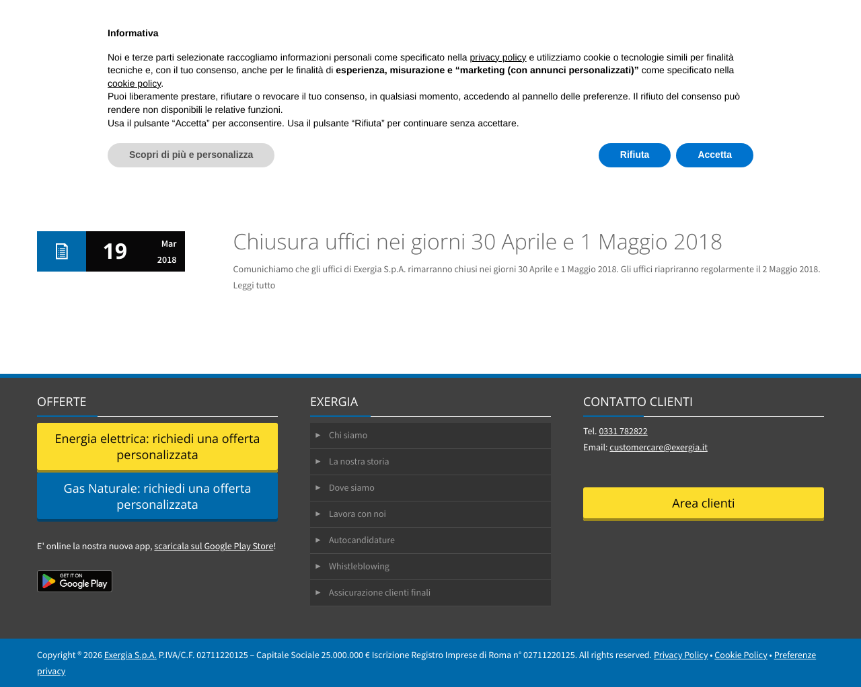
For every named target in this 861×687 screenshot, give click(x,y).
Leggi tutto (254, 285)
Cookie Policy (740, 655)
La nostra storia (359, 461)
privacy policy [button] (498, 57)
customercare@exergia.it (658, 447)
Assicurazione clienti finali (379, 592)
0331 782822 (623, 431)
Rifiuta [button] (635, 154)
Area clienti (703, 503)
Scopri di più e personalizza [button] (191, 154)
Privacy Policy (681, 655)
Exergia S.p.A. (130, 655)
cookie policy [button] (134, 83)
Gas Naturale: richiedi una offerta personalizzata (158, 497)
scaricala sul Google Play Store (213, 546)
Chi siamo (348, 435)
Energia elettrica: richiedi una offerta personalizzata (157, 447)
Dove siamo (352, 487)
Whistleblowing (359, 566)
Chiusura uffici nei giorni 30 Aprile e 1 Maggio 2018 (478, 241)
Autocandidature (362, 540)
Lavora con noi (357, 514)
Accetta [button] (715, 154)
